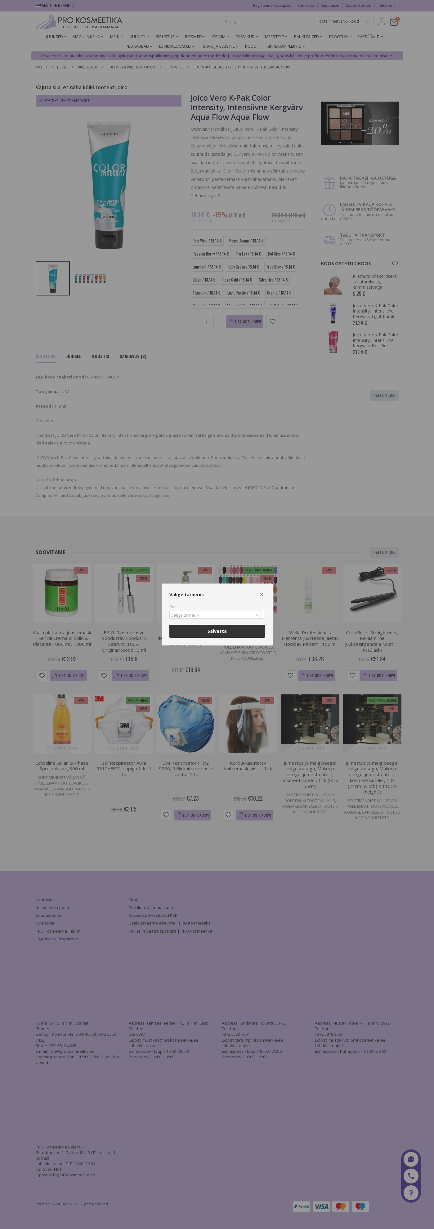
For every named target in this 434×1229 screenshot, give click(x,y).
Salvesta (217, 631)
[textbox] (215, 615)
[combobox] (217, 615)
